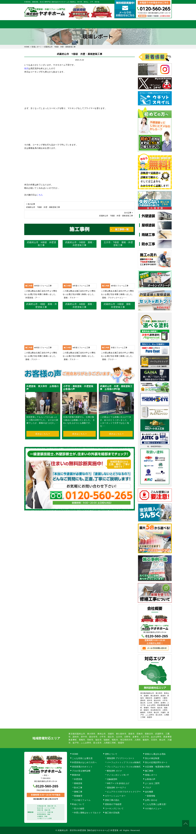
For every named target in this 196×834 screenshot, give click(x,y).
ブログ (148, 788)
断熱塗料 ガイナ (114, 771)
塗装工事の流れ (77, 24)
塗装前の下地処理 (113, 804)
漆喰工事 (78, 792)
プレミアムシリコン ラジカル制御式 (124, 767)
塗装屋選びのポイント (82, 767)
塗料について (111, 754)
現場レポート (151, 775)
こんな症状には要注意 (82, 758)
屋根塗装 (78, 783)
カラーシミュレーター (115, 796)
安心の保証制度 (152, 758)
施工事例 (119, 24)
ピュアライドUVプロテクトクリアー (124, 792)
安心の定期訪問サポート (156, 762)
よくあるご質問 (152, 783)
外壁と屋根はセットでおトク (87, 813)
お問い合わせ (161, 24)
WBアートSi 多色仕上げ (118, 783)
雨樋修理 (78, 796)
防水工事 (78, 788)
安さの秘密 (79, 808)
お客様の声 (150, 779)
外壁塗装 (78, 779)
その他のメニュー (153, 808)
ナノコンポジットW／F (118, 775)
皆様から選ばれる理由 (155, 754)
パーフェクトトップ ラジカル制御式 (124, 762)
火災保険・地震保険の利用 (157, 767)
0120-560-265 (157, 636)
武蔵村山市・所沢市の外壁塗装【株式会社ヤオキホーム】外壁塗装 (88, 830)
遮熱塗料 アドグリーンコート (120, 758)
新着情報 (151, 796)
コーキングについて (114, 808)
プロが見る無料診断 (81, 771)
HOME (34, 24)
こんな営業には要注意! (155, 804)
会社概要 (140, 24)
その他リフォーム (82, 800)
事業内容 (55, 24)
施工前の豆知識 (112, 813)
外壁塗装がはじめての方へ (84, 762)
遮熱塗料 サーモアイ (116, 788)
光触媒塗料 (112, 779)
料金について (98, 24)
